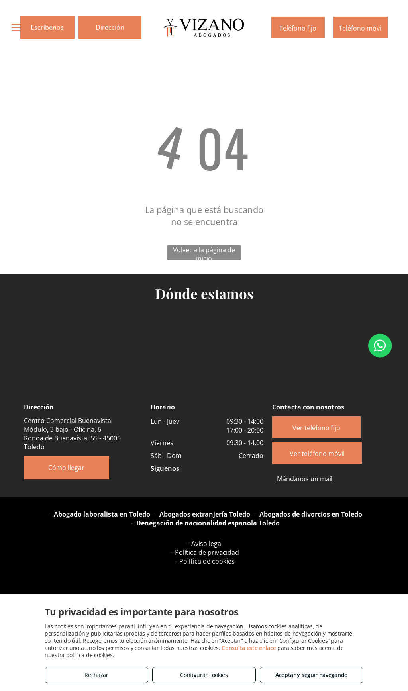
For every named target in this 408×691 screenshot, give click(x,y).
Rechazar (96, 675)
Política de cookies (207, 561)
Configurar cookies (204, 675)
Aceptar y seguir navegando (311, 675)
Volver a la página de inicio (204, 252)
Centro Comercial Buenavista (67, 420)
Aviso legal (207, 543)
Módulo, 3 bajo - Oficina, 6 (62, 429)
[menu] (17, 27)
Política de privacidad (207, 552)
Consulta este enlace (249, 648)
